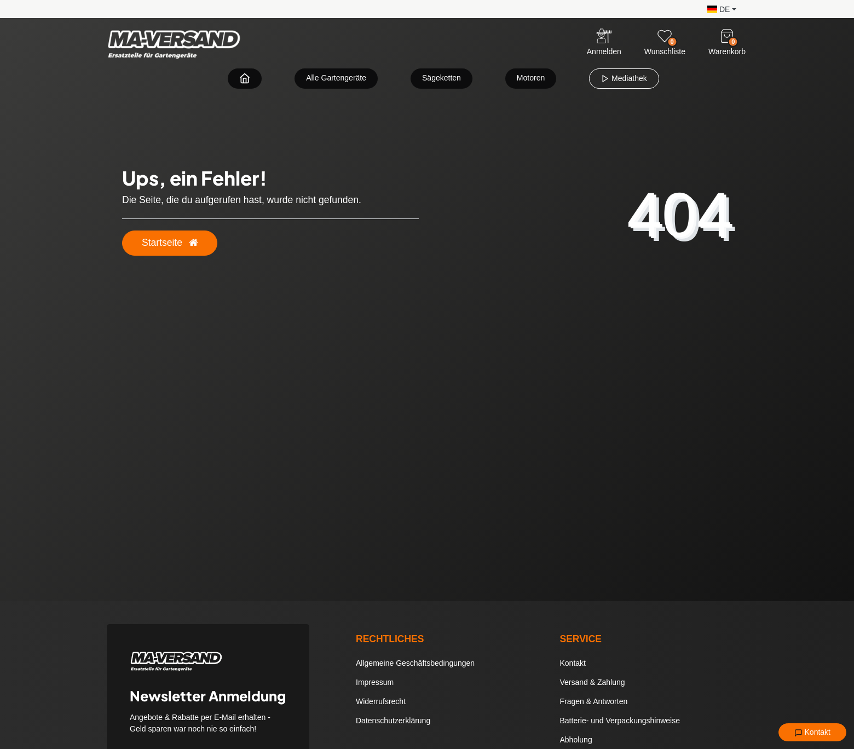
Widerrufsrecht (381, 701)
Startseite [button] (170, 242)
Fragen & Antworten (594, 701)
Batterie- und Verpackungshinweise (620, 720)
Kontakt (812, 733)
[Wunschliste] (664, 36)
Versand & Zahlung (592, 682)
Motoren (531, 77)
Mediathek (624, 78)
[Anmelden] (604, 42)
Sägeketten (441, 77)
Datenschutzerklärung (393, 720)
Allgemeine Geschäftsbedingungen (415, 663)
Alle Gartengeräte (336, 77)
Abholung (576, 739)
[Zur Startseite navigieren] (245, 78)
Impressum (375, 682)
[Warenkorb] (727, 36)
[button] (719, 8)
